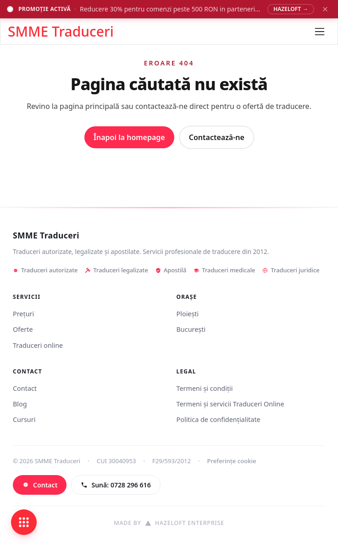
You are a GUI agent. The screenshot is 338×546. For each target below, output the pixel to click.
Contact (25, 388)
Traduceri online (38, 345)
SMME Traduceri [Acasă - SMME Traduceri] (61, 31)
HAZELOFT (290, 9)
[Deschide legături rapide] (24, 522)
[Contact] (39, 485)
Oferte (23, 329)
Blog (20, 404)
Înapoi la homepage (129, 137)
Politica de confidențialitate (218, 419)
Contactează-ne (216, 137)
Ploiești (188, 313)
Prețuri (23, 313)
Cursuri (24, 419)
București (191, 329)
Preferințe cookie (231, 461)
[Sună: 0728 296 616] (115, 485)
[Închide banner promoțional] (325, 9)
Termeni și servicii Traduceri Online (230, 404)
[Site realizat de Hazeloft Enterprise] (169, 523)
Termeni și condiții (205, 388)
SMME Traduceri (46, 235)
